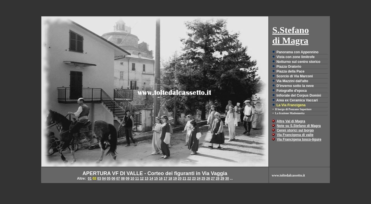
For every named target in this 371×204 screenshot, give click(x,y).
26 (208, 178)
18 (170, 178)
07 (118, 178)
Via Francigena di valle (295, 135)
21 (184, 178)
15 (156, 178)
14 (151, 178)
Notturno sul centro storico (299, 62)
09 (127, 178)
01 (89, 178)
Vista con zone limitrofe (296, 57)
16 (161, 178)
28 (217, 178)
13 (146, 178)
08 (123, 178)
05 (108, 178)
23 (194, 178)
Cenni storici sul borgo (295, 130)
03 (99, 178)
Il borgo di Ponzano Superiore (293, 109)
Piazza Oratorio (289, 67)
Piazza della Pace (291, 71)
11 (137, 178)
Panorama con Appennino (298, 52)
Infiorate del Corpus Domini (299, 95)
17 (165, 178)
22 (189, 178)
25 (203, 178)
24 (199, 178)
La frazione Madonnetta (290, 113)
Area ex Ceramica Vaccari (297, 100)
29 (222, 178)
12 (142, 178)
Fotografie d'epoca (292, 91)
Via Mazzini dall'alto (292, 81)
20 (180, 178)
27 (213, 178)
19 (175, 178)
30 (227, 178)
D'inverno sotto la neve (295, 86)
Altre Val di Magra (291, 121)
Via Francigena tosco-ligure (299, 139)
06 (113, 178)
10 (132, 178)
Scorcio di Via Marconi (295, 76)
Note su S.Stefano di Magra (299, 126)
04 (104, 178)
